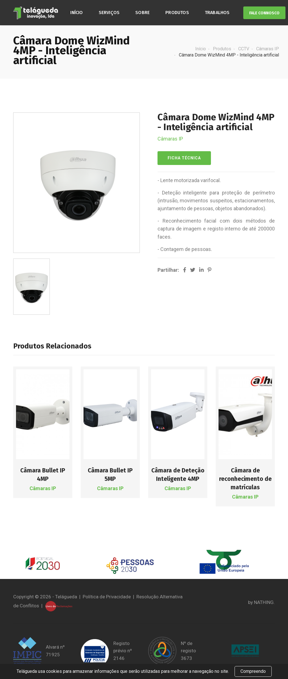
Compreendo (253, 671)
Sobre (142, 12)
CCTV (243, 48)
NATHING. (264, 602)
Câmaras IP (267, 48)
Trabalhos (217, 12)
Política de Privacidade (107, 596)
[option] (31, 287)
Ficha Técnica (184, 158)
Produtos (177, 12)
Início (76, 12)
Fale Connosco (264, 13)
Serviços (109, 12)
